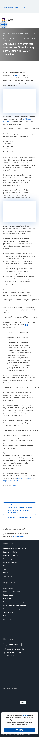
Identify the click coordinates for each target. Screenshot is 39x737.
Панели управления (11, 559)
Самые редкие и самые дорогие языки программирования (19, 518)
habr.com (15, 485)
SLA (4, 616)
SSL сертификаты (9, 566)
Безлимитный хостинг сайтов (14, 548)
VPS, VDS (6, 573)
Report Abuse (8, 619)
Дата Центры (8, 612)
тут (26, 325)
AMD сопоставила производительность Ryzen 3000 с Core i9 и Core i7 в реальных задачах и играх (19, 509)
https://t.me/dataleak (11, 480)
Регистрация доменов (11, 562)
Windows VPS (8, 576)
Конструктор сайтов (11, 555)
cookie (25, 715)
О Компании (8, 598)
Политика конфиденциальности (15, 605)
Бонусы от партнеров (11, 591)
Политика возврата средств (13, 609)
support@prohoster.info (10, 7)
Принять (19, 730)
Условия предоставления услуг (15, 602)
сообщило (18, 75)
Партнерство (8, 588)
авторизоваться (19, 536)
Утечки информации (25, 478)
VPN (4, 569)
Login (22, 7)
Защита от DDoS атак (11, 552)
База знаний (8, 595)
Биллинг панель (14, 645)
